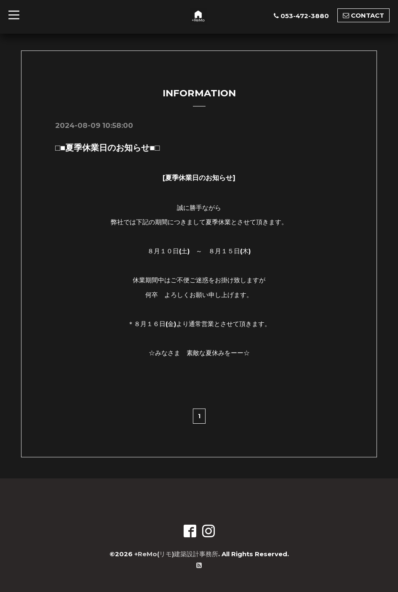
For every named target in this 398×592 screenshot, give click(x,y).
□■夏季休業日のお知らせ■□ (107, 148)
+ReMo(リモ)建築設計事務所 (176, 554)
